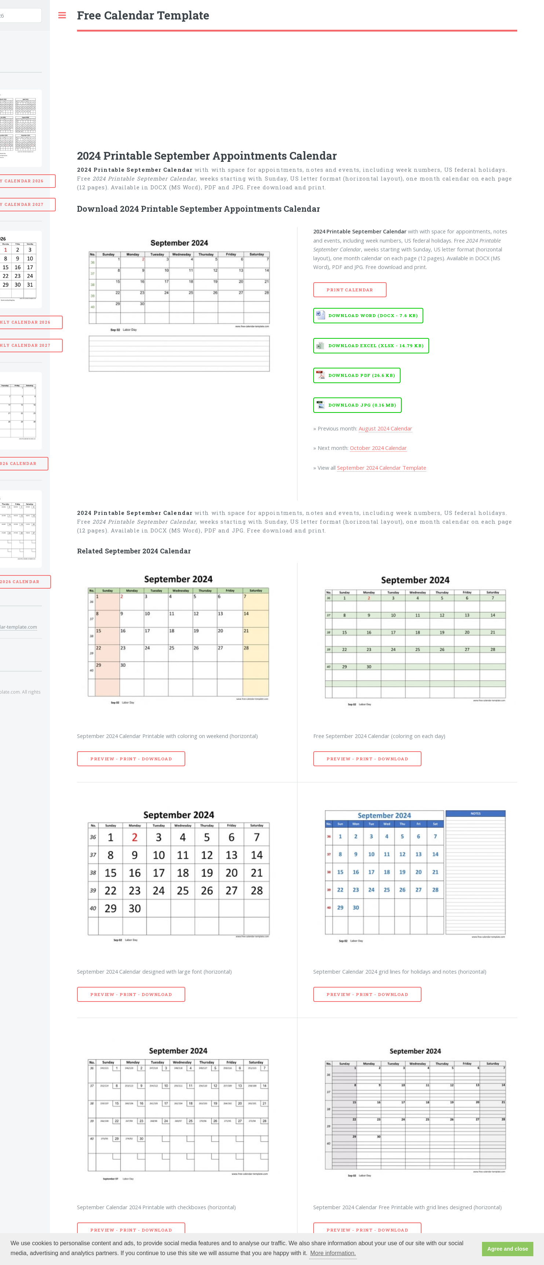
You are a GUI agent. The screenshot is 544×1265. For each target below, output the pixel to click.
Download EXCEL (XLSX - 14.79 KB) (376, 345)
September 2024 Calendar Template (381, 467)
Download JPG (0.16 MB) (362, 405)
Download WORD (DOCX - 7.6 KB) (373, 315)
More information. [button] (333, 1253)
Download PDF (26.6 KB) (361, 375)
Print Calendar (349, 289)
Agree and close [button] (508, 1249)
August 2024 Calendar (385, 428)
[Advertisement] (297, 86)
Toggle (62, 15)
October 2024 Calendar (378, 447)
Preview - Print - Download (131, 758)
